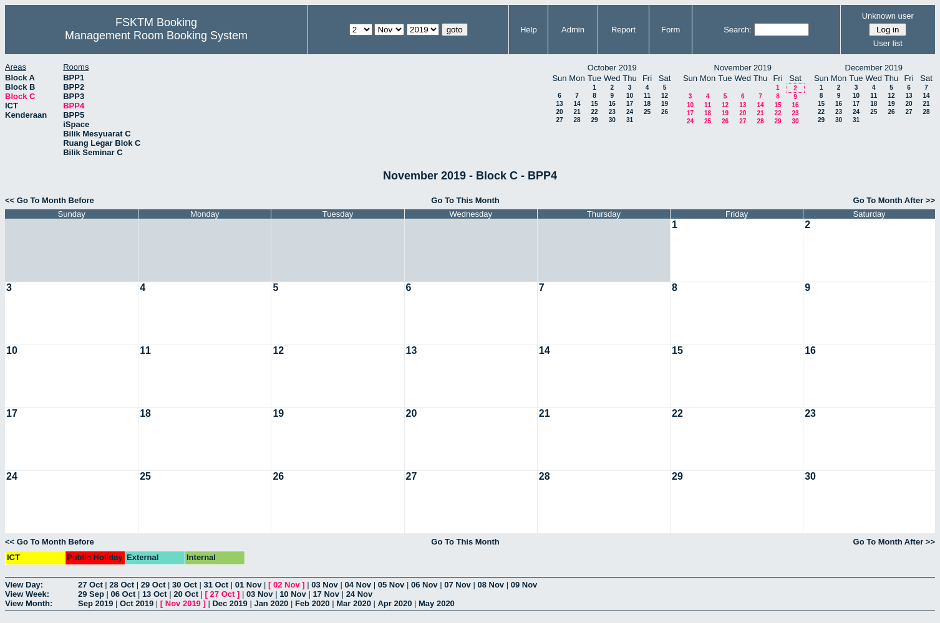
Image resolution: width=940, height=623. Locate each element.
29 (594, 120)
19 (664, 103)
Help (528, 29)
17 (629, 103)
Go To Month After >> (894, 200)
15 (594, 103)
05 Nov (391, 584)
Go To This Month (465, 200)
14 (576, 103)
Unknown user (888, 16)
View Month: (28, 603)
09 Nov (524, 584)
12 (664, 95)
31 (629, 120)
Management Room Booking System (156, 35)
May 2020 (437, 603)
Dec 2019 (229, 603)
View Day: (24, 584)
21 (576, 111)
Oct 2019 (136, 603)
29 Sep (91, 594)
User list (888, 43)
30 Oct (184, 584)
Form (670, 29)
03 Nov (324, 584)
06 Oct (123, 594)
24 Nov (359, 594)
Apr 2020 (394, 603)
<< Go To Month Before (49, 200)
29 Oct (153, 584)
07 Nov (457, 584)
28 (576, 120)
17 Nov (326, 594)
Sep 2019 (95, 603)
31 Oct (215, 584)
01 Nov (248, 584)
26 (664, 111)
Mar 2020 (353, 603)
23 (612, 111)
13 (559, 103)
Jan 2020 (271, 603)
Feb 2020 (312, 603)
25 (647, 111)
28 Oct (121, 584)
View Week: (27, 594)
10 (629, 95)
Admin (572, 29)
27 (559, 120)
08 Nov (490, 584)
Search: (738, 29)
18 (647, 103)
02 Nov (286, 584)
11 (647, 95)
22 (594, 111)
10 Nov (292, 594)
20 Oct (185, 594)
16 (612, 103)
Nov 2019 (183, 603)
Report (623, 29)
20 (559, 111)
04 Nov (357, 584)
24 (629, 111)
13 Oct (154, 594)
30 (612, 120)
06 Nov (424, 584)
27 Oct (90, 584)
